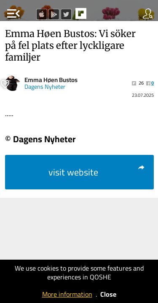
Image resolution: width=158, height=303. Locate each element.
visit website (97, 172)
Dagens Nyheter (44, 87)
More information (67, 294)
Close (108, 294)
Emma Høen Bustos (51, 80)
